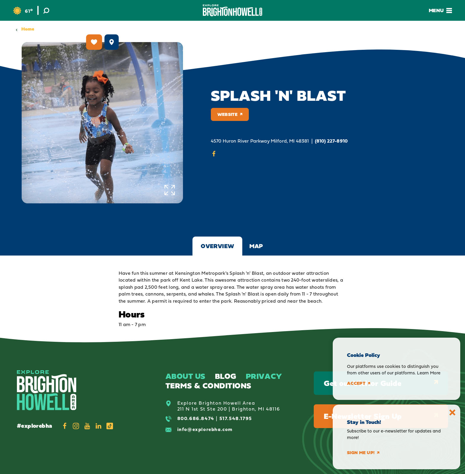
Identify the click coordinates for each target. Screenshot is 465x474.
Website (229, 114)
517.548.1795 (235, 418)
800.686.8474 (195, 418)
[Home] (232, 10)
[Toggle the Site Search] (46, 10)
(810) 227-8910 (331, 141)
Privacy (264, 376)
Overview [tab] (217, 246)
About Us (185, 376)
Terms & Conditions (208, 385)
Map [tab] (256, 246)
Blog (225, 376)
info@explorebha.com (205, 429)
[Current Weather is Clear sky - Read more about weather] (23, 11)
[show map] (111, 42)
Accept (358, 383)
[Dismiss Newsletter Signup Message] (452, 412)
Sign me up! (363, 452)
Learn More (428, 372)
